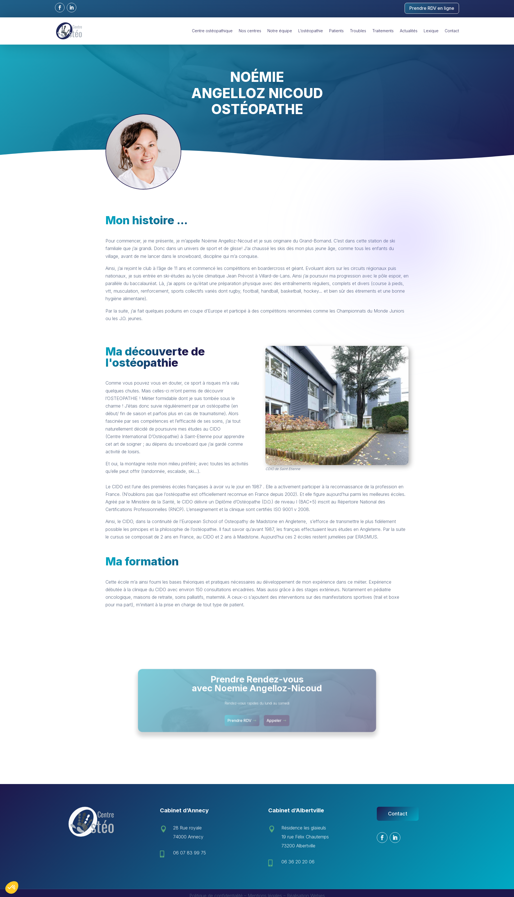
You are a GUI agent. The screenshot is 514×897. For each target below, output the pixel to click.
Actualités (408, 30)
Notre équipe (279, 30)
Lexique (431, 30)
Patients (336, 30)
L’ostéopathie (310, 30)
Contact (452, 30)
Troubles (358, 30)
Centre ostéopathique (212, 30)
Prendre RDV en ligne (431, 8)
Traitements (383, 30)
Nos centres (250, 30)
